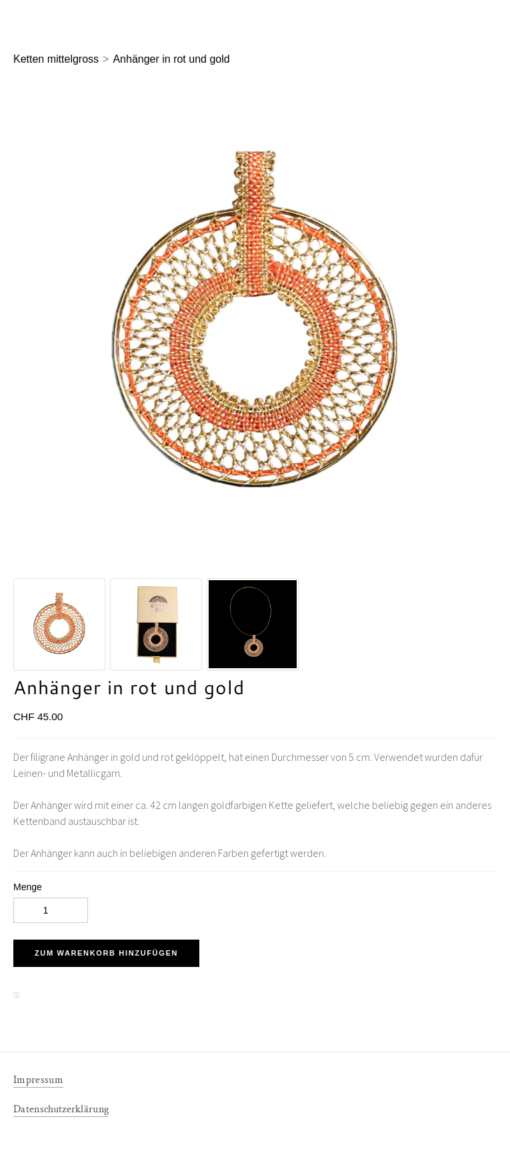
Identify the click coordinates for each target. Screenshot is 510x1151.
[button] (106, 953)
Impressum (38, 1080)
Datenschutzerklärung (61, 1109)
